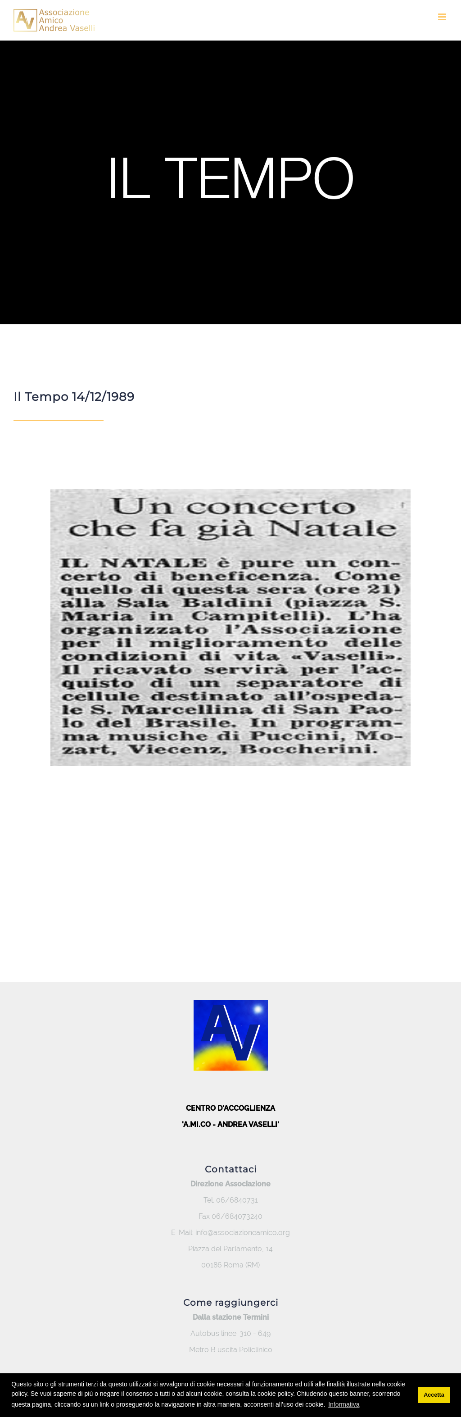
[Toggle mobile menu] (442, 17)
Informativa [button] (343, 1404)
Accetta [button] (434, 1395)
